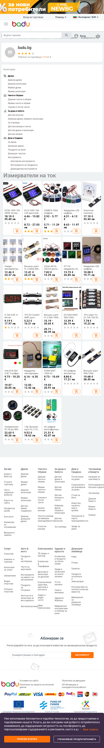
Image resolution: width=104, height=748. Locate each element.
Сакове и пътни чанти (19, 107)
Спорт (7, 548)
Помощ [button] (60, 17)
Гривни (92, 515)
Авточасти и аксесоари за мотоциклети (27, 598)
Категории (9, 69)
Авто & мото (24, 550)
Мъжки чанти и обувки (19, 103)
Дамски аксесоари (17, 84)
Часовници (93, 493)
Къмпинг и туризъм (9, 560)
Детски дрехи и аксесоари (21, 130)
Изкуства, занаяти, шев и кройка (76, 507)
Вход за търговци (33, 17)
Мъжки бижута (92, 507)
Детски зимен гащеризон (26, 508)
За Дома (12, 142)
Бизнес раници (41, 509)
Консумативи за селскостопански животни (79, 589)
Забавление (10, 575)
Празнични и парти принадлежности (79, 518)
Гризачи (75, 568)
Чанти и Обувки (42, 470)
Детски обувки (15, 134)
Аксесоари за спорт (9, 568)
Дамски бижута (92, 499)
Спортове (9, 554)
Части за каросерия (26, 568)
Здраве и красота (60, 550)
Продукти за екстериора (26, 559)
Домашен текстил (17, 153)
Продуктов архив (9, 509)
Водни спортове (8, 582)
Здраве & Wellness (59, 599)
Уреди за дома (75, 527)
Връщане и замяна (9, 533)
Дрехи (24, 469)
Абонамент (82, 655)
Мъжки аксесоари (16, 91)
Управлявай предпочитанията (76, 739)
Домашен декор (16, 146)
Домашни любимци (77, 550)
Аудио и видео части (42, 597)
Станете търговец (8, 483)
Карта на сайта (8, 501)
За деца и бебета (60, 470)
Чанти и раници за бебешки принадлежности (46, 518)
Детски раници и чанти (19, 126)
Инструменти (14, 157)
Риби (73, 557)
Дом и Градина (76, 470)
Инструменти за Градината (24, 165)
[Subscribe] (40, 655)
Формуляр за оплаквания (10, 524)
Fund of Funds (52, 712)
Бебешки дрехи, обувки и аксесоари (25, 119)
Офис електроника (44, 606)
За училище (14, 122)
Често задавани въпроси (9, 492)
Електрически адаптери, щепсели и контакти (44, 586)
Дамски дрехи (15, 80)
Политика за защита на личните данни (37, 685)
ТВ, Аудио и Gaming (43, 554)
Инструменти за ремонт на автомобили (27, 577)
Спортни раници (42, 527)
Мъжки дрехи (14, 87)
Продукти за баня (17, 150)
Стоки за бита (75, 496)
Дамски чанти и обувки (19, 99)
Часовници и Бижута (94, 470)
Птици (74, 562)
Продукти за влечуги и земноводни (77, 578)
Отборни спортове (8, 590)
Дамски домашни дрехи (25, 518)
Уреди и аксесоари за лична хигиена (60, 573)
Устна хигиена (58, 583)
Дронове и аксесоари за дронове (43, 574)
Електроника (45, 548)
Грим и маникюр (59, 591)
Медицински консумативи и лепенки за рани (61, 610)
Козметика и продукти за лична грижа (60, 560)
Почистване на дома (77, 478)
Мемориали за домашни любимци (77, 601)
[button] (6, 24)
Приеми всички (27, 739)
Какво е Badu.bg (8, 475)
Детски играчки (15, 115)
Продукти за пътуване (25, 587)
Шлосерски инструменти (23, 161)
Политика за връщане (73, 680)
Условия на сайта (29, 680)
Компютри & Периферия (43, 564)
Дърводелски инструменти (24, 169)
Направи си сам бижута (94, 478)
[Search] (32, 35)
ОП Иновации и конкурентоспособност (74, 685)
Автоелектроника (29, 606)
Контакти (8, 516)
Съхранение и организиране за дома (78, 487)
